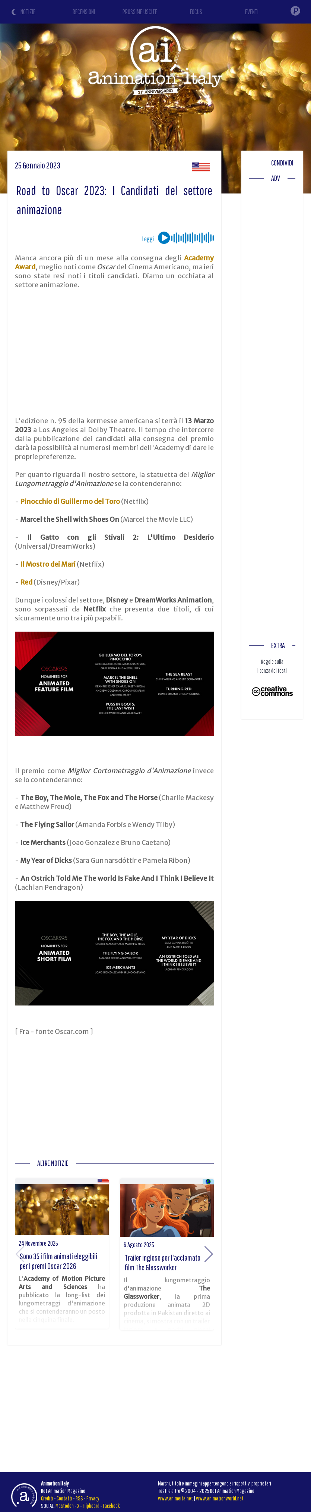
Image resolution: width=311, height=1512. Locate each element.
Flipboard (91, 1505)
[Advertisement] (114, 353)
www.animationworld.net (220, 1498)
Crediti (47, 1498)
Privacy (92, 1498)
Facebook (111, 1505)
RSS (79, 1498)
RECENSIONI (84, 12)
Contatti (64, 1498)
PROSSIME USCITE (140, 12)
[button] (209, 1254)
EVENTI (251, 12)
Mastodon (64, 1505)
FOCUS (196, 12)
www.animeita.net (175, 1498)
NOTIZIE (27, 12)
